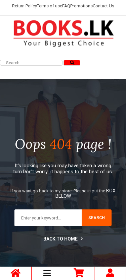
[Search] (72, 63)
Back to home (63, 239)
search (96, 217)
